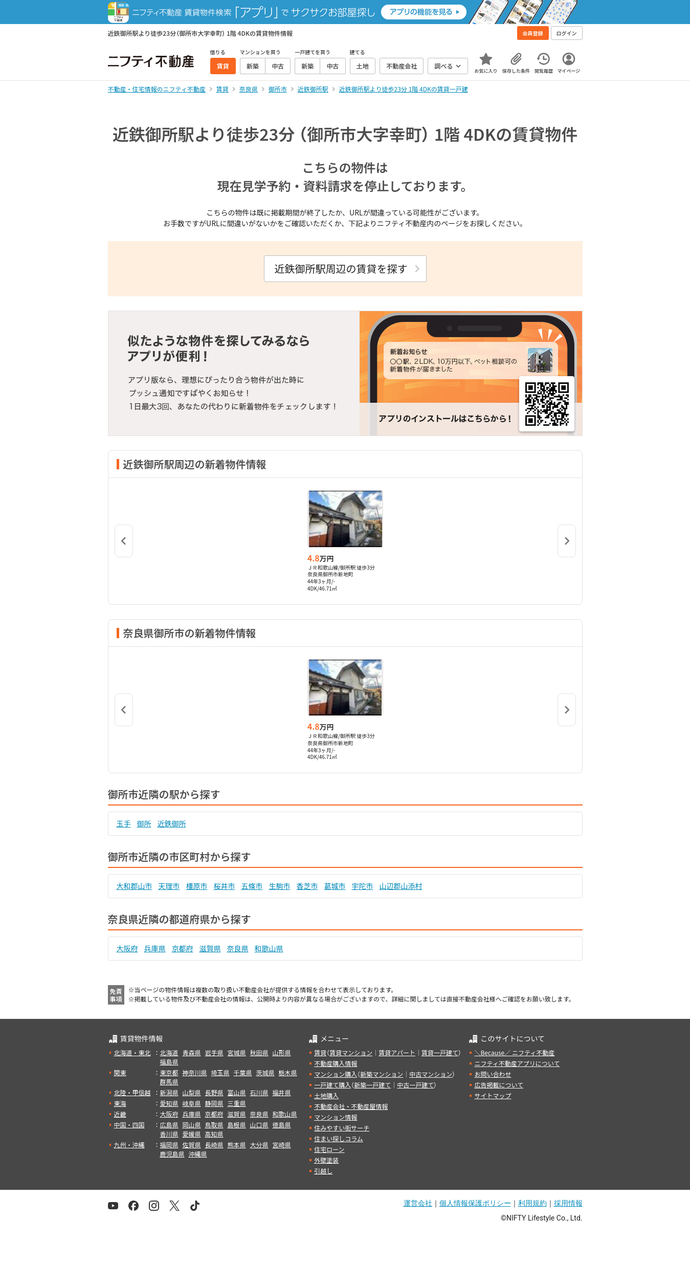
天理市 (169, 886)
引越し (323, 1170)
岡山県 (192, 1124)
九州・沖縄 (129, 1144)
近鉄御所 (172, 823)
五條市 (252, 886)
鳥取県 (214, 1124)
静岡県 (214, 1103)
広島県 (169, 1124)
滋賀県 (210, 948)
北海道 (169, 1052)
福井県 (282, 1092)
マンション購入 (335, 1074)
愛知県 (169, 1103)
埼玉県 (220, 1072)
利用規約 (532, 1203)
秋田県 (259, 1052)
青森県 (192, 1052)
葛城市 (335, 886)
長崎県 (214, 1144)
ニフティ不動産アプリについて (517, 1063)
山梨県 (192, 1092)
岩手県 (214, 1052)
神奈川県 (195, 1072)
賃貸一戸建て (439, 1052)
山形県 (282, 1052)
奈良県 (238, 948)
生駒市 (280, 886)
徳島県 (282, 1124)
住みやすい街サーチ (341, 1127)
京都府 (182, 948)
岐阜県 (192, 1103)
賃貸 (320, 1052)
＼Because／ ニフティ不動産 (514, 1052)
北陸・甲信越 (132, 1092)
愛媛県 (192, 1133)
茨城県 (265, 1072)
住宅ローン (329, 1149)
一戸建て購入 (332, 1084)
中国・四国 (129, 1124)
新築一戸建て (372, 1084)
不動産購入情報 (335, 1063)
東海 (120, 1103)
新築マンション (381, 1074)
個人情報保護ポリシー (475, 1203)
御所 (144, 823)
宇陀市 (362, 886)
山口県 (259, 1124)
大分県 (259, 1144)
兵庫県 (155, 948)
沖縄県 (198, 1153)
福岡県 (169, 1144)
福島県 (169, 1061)
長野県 (214, 1092)
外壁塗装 (326, 1160)
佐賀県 (192, 1144)
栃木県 (288, 1072)
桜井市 (224, 886)
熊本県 (237, 1144)
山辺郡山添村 (401, 886)
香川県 (169, 1133)
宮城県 (237, 1052)
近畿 (120, 1113)
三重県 (237, 1103)
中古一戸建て (415, 1084)
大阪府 (127, 948)
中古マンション (430, 1074)
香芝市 (307, 886)
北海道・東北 (132, 1052)
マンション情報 (335, 1117)
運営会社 (418, 1203)
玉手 (124, 823)
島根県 (237, 1124)
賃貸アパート (397, 1052)
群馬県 (169, 1081)
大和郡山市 (134, 886)
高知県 (214, 1133)
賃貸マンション (350, 1052)
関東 (120, 1072)
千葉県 (243, 1072)
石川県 (259, 1092)
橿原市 (197, 886)
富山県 (237, 1092)
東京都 (169, 1072)
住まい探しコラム (338, 1138)
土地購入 (326, 1095)
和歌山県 (269, 948)
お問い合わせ (492, 1074)
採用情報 (568, 1203)
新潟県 (169, 1092)
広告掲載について (498, 1084)
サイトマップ (492, 1095)
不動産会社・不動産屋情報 (351, 1106)
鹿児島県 (172, 1153)
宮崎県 (282, 1144)
